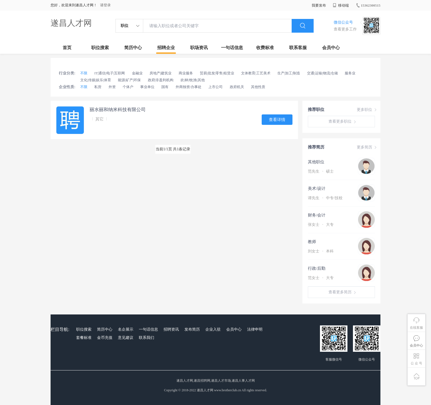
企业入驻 (213, 329)
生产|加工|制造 (288, 73)
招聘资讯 (171, 329)
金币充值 (104, 338)
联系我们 (146, 338)
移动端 (341, 5)
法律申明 (255, 329)
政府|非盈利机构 (161, 80)
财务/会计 (316, 215)
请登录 (105, 5)
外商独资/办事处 (189, 87)
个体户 (128, 87)
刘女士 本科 (321, 251)
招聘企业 (166, 47)
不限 (83, 73)
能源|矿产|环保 (129, 80)
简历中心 (133, 47)
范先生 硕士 (321, 171)
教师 (312, 242)
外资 (112, 87)
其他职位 (316, 162)
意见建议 (125, 338)
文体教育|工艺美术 (255, 73)
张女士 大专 (321, 225)
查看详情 (277, 119)
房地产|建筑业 (161, 73)
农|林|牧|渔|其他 (192, 80)
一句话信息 (232, 47)
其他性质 (258, 87)
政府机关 (237, 87)
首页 (67, 47)
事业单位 (147, 87)
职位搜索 (100, 47)
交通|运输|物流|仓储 (322, 73)
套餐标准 (84, 338)
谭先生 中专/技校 (325, 198)
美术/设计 (316, 188)
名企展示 (125, 329)
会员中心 (331, 47)
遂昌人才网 (71, 22)
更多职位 (367, 110)
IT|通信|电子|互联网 (109, 73)
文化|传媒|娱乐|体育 (95, 80)
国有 (164, 87)
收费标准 (265, 47)
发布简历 (192, 329)
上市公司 (215, 87)
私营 (97, 87)
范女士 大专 (321, 278)
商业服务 (186, 73)
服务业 (350, 73)
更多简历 (367, 147)
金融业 (137, 73)
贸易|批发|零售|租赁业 (217, 73)
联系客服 (298, 47)
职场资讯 (199, 47)
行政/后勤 (316, 268)
